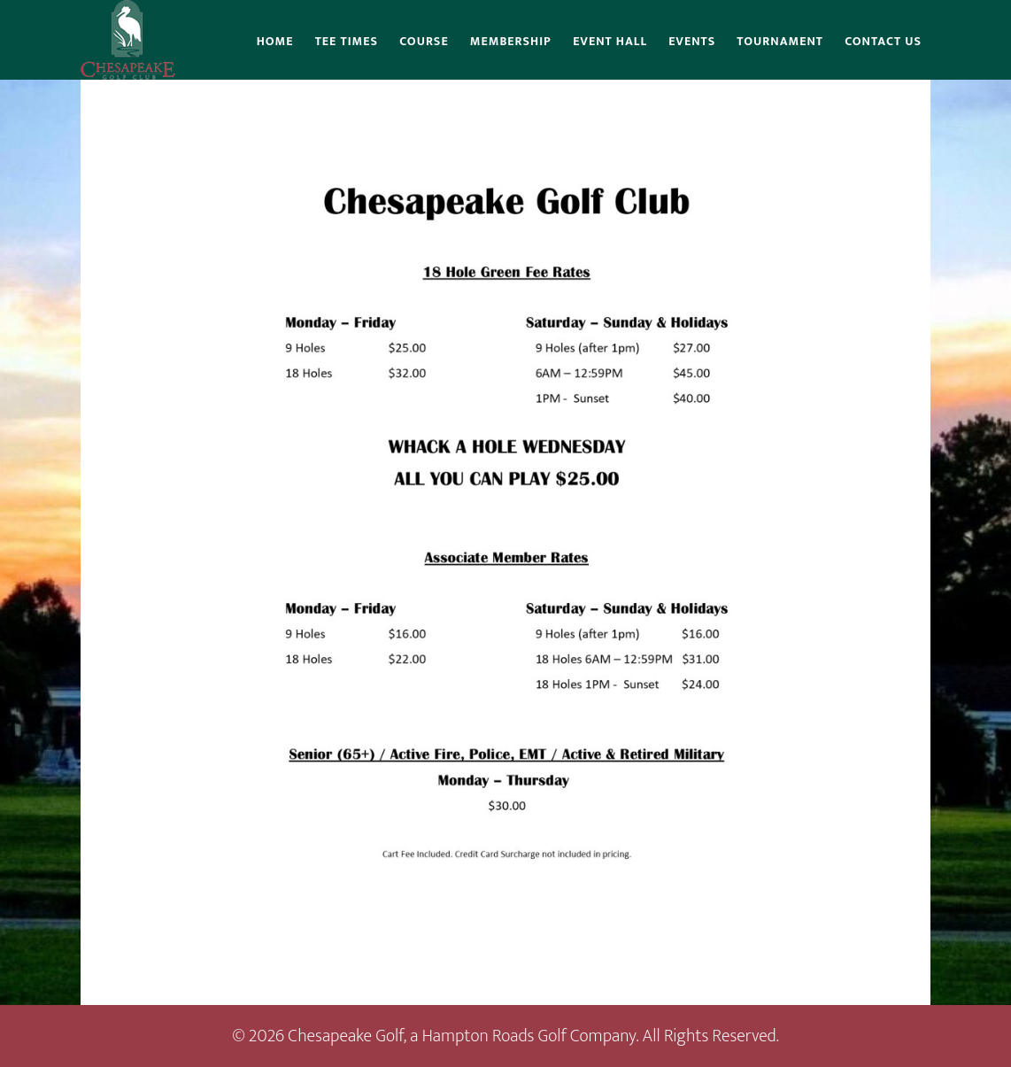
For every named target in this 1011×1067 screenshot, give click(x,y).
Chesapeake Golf (128, 40)
